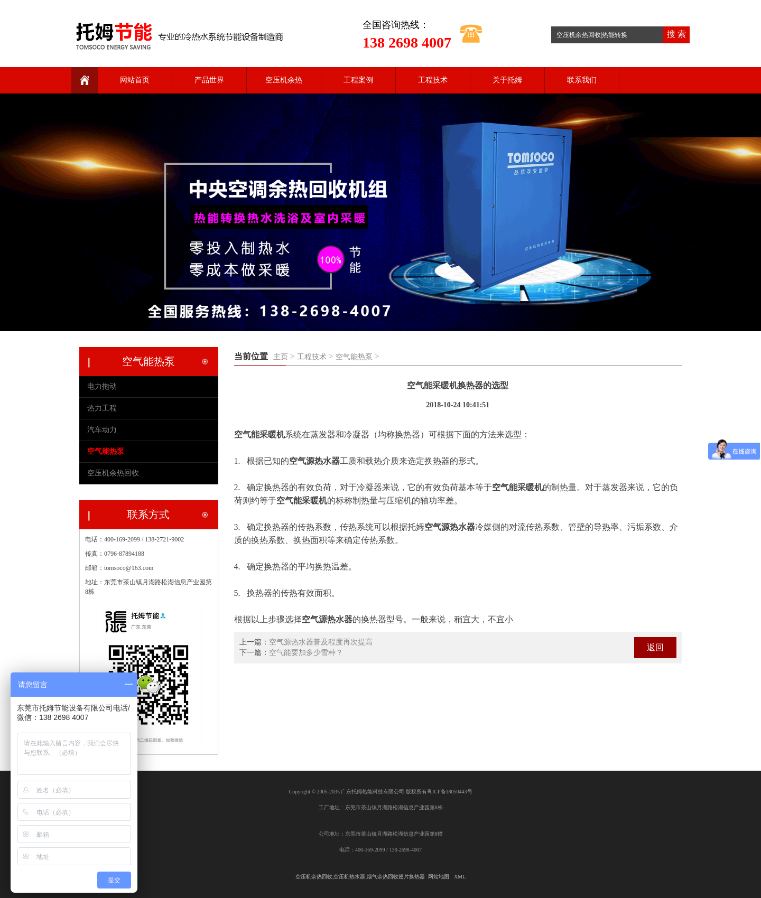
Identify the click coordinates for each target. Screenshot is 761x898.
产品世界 (209, 80)
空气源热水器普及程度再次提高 (321, 642)
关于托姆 (507, 80)
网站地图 (438, 877)
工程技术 (433, 80)
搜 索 (676, 34)
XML (460, 877)
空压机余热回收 (113, 473)
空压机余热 (283, 80)
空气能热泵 (354, 357)
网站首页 (135, 80)
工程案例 (358, 80)
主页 (280, 357)
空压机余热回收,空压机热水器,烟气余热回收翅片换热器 (360, 877)
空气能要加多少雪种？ (306, 653)
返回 (655, 647)
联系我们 (582, 80)
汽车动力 (102, 430)
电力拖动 (102, 386)
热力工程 (102, 408)
